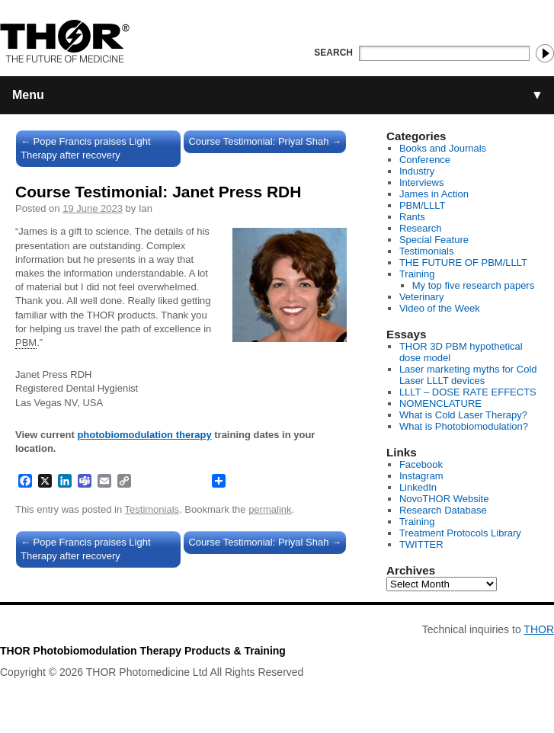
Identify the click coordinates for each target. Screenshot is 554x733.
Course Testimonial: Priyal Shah (264, 141)
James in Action (434, 194)
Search (333, 52)
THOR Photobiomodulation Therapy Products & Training (143, 651)
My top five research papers (473, 285)
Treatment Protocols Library (460, 533)
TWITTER (421, 544)
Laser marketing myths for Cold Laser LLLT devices (468, 374)
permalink (269, 509)
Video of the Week (439, 308)
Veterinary (421, 296)
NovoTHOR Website (444, 498)
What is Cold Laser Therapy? (463, 415)
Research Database (443, 510)
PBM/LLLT (422, 205)
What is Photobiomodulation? (463, 426)
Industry (416, 171)
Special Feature (434, 239)
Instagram (421, 476)
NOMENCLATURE (440, 403)
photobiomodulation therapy (144, 434)
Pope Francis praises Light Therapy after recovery (86, 148)
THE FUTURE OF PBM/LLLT (463, 262)
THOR (539, 629)
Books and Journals (442, 148)
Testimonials (152, 509)
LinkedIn (418, 487)
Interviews (421, 182)
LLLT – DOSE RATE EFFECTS (467, 392)
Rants (412, 216)
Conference (424, 159)
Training (416, 274)
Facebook (421, 464)
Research (420, 228)
